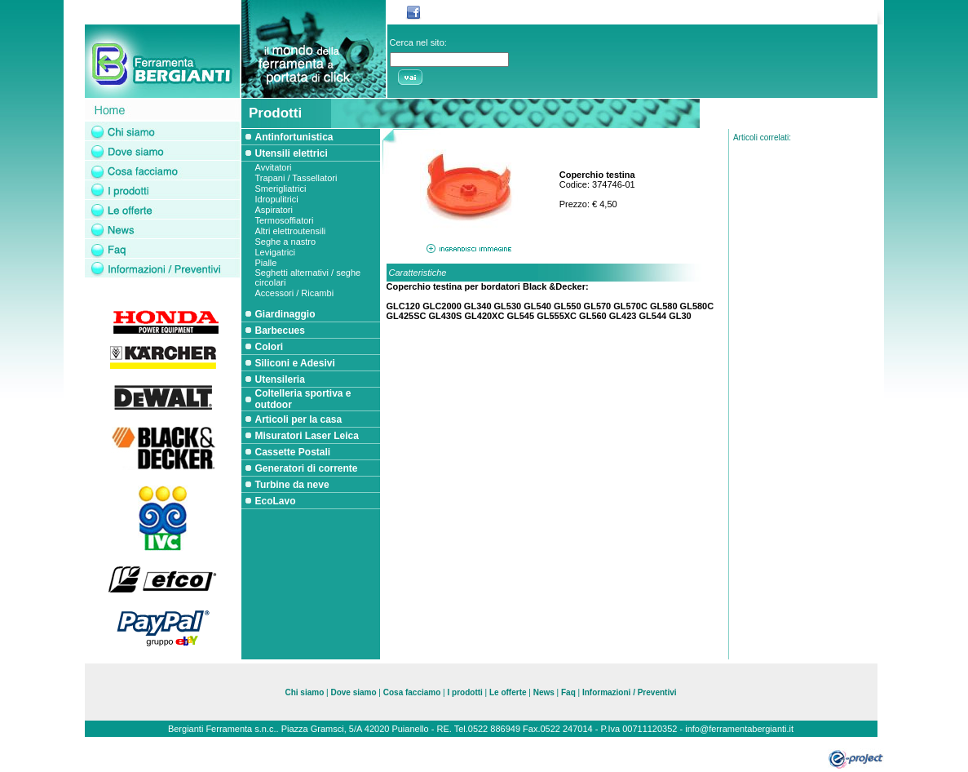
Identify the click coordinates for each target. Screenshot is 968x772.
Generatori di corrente (306, 468)
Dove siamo (353, 692)
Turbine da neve (292, 484)
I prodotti (465, 692)
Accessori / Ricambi (294, 293)
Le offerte (508, 692)
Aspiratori (274, 210)
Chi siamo (304, 692)
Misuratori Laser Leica (307, 435)
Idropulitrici (276, 199)
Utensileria (280, 379)
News (544, 692)
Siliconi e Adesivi (295, 363)
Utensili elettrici (291, 153)
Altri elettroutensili (290, 231)
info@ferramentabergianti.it (739, 729)
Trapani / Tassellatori (296, 178)
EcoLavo (275, 501)
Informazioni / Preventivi (629, 692)
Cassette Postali (293, 452)
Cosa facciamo (413, 692)
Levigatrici (275, 252)
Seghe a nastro (285, 241)
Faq (568, 692)
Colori (269, 347)
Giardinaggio (285, 314)
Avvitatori (273, 167)
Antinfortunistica (294, 137)
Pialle (266, 263)
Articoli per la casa (299, 419)
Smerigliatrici (281, 188)
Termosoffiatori (284, 220)
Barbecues (280, 330)
